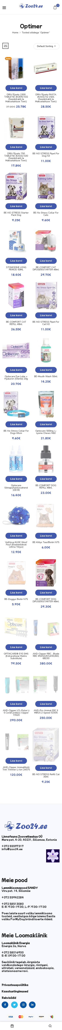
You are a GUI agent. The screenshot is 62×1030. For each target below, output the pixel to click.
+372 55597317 (13, 846)
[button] (55, 7)
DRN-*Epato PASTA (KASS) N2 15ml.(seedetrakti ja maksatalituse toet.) (46, 98)
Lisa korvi (16, 88)
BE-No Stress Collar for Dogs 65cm (16, 432)
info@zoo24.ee (12, 849)
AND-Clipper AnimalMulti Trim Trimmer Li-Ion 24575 (16, 768)
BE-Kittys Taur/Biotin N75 (46, 542)
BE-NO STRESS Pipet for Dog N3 (46, 154)
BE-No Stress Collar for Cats (46, 214)
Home (15, 32)
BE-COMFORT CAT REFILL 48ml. (16, 323)
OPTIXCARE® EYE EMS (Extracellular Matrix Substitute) (16, 656)
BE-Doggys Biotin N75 (16, 599)
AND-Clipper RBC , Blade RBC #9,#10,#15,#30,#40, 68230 (46, 656)
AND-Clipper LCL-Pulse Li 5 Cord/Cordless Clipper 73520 (16, 712)
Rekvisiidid (9, 997)
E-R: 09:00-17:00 (13, 955)
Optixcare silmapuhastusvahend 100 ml (16, 487)
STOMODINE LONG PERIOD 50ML (16, 268)
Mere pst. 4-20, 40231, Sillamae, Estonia (29, 839)
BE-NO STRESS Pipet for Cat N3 (46, 323)
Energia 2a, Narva (14, 946)
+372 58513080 (13, 903)
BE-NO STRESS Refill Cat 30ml (46, 775)
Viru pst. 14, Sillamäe (16, 890)
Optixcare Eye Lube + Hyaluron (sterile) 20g (16, 377)
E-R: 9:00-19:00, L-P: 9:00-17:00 (24, 906)
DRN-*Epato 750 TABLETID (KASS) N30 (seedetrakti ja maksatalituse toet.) (16, 157)
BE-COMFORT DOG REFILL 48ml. (46, 486)
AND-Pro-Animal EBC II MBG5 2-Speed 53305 (46, 711)
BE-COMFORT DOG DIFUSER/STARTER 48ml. (46, 600)
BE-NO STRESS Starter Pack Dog (16, 214)
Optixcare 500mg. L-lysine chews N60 (46, 432)
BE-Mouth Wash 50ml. (46, 376)
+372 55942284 (13, 897)
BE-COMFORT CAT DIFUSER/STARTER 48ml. (46, 268)
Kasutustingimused (15, 991)
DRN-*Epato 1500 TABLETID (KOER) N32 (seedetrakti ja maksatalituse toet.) (16, 98)
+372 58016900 (13, 952)
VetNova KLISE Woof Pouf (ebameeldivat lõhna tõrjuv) (16, 544)
